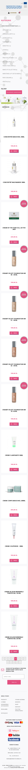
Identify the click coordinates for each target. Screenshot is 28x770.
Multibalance (7, 62)
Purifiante (6, 42)
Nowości (17, 702)
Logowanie (12, 12)
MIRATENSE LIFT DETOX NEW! (11, 73)
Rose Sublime (7, 77)
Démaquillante (8, 34)
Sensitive (6, 46)
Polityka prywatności (19, 709)
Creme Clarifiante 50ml (14, 455)
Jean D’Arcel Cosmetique (10, 26)
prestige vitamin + (9, 58)
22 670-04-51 (15, 755)
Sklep (16, 704)
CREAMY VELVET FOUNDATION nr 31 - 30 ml (14, 319)
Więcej (15, 151)
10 (14, 662)
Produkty (4, 699)
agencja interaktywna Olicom (17, 767)
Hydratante (7, 38)
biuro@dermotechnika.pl (14, 758)
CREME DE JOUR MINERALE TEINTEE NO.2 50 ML (14, 637)
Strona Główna (20, 699)
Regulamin (4, 709)
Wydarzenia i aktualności (5, 705)
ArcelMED (6, 30)
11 (17, 662)
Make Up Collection (9, 69)
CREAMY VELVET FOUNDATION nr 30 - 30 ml (14, 274)
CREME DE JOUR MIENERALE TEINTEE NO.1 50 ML (14, 592)
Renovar (5, 54)
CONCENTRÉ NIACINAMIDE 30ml (14, 182)
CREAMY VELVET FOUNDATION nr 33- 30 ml (14, 410)
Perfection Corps (8, 66)
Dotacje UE (4, 713)
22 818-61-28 (17, 752)
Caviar (5, 50)
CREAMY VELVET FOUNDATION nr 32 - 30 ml (14, 365)
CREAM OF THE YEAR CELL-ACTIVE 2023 (14, 228)
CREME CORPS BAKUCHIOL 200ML (14, 501)
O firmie (3, 702)
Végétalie (6, 81)
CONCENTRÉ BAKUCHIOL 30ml (14, 137)
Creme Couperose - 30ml (14, 546)
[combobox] (18, 107)
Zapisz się (14, 682)
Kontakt (17, 706)
